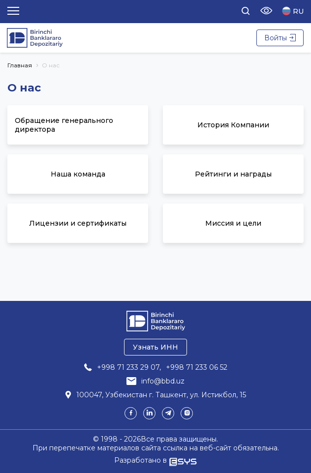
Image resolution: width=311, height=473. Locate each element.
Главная (19, 65)
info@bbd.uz (163, 381)
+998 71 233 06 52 (196, 367)
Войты (280, 37)
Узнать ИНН (155, 347)
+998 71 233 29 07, (129, 367)
